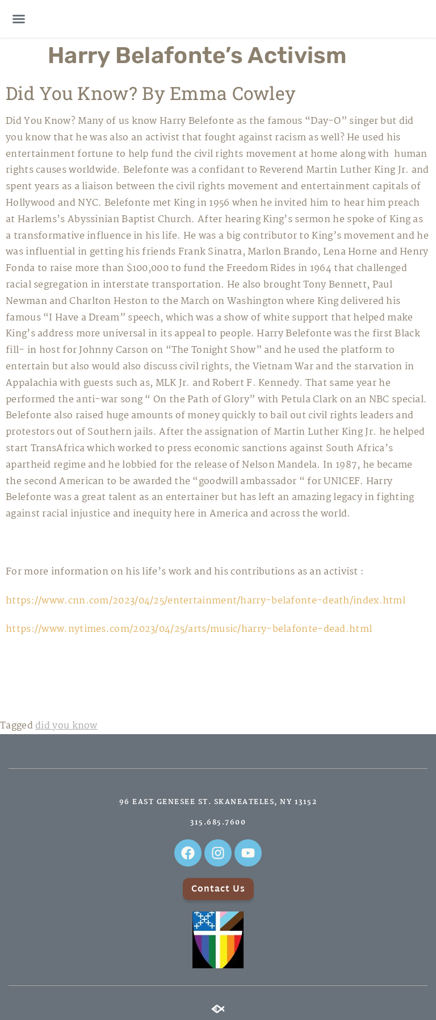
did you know (66, 726)
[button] (19, 19)
